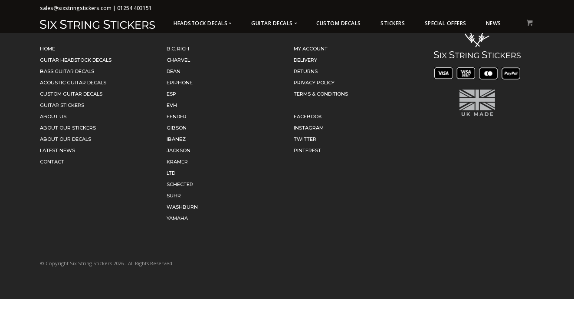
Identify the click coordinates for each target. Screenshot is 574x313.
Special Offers (445, 23)
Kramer (177, 162)
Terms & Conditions (321, 94)
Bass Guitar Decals (67, 71)
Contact (52, 162)
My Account (311, 49)
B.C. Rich (178, 49)
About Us (53, 116)
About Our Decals (65, 139)
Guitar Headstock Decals (76, 60)
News (493, 23)
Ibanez (176, 139)
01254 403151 (134, 8)
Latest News (57, 150)
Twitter (305, 139)
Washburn (182, 207)
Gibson (177, 128)
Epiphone (180, 83)
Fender (177, 116)
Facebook (308, 116)
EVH (172, 105)
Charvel (178, 60)
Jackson (178, 150)
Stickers (392, 23)
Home (47, 49)
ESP (171, 94)
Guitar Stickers (62, 105)
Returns (306, 71)
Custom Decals (338, 23)
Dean (173, 71)
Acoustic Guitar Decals (73, 83)
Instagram (309, 128)
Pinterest (307, 150)
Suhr (174, 196)
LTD (171, 173)
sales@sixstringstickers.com (76, 8)
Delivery (305, 60)
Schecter (180, 184)
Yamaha (177, 218)
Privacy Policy (314, 83)
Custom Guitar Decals (71, 94)
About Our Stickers (68, 128)
